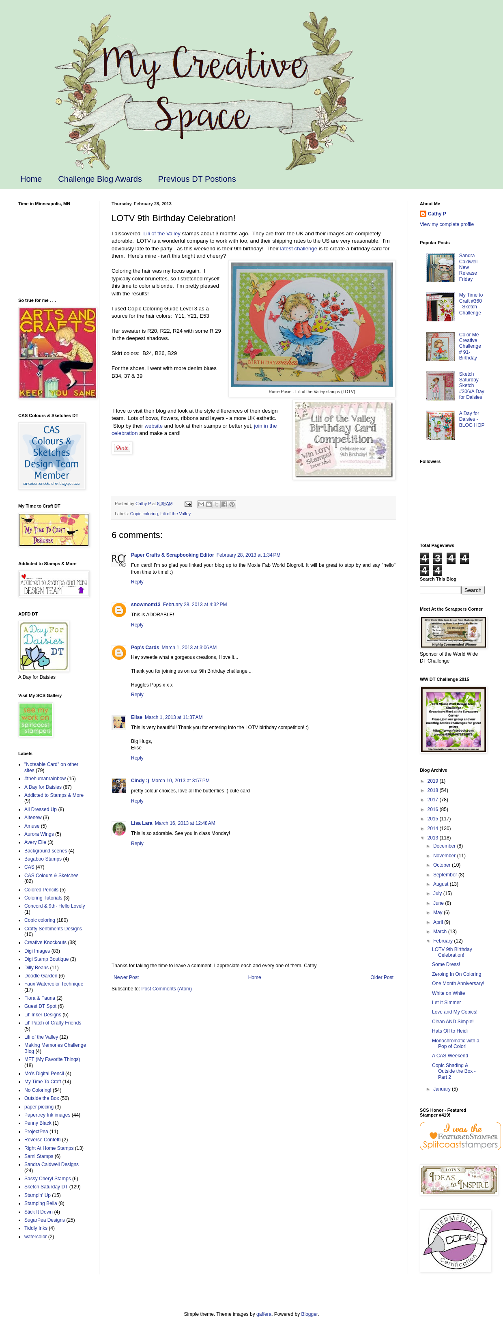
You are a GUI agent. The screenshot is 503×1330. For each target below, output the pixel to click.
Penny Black (38, 1123)
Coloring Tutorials (43, 898)
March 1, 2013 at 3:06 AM (189, 647)
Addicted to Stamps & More (54, 795)
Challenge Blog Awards (100, 178)
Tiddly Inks (35, 1228)
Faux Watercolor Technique (53, 984)
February (443, 941)
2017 (434, 800)
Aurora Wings (39, 834)
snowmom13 (146, 604)
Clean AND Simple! (453, 1021)
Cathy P (437, 214)
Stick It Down (38, 1212)
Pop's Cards (145, 647)
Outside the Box (41, 1098)
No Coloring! (38, 1090)
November (445, 856)
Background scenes (45, 851)
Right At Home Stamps (48, 1148)
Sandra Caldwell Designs (51, 1164)
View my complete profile (447, 224)
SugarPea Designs (44, 1220)
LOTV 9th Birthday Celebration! (452, 952)
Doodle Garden (40, 976)
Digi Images (37, 951)
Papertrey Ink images (47, 1115)
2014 (434, 828)
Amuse (31, 826)
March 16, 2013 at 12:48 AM (185, 823)
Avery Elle (35, 842)
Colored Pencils (41, 890)
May (438, 912)
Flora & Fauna (39, 998)
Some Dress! (446, 964)
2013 (434, 838)
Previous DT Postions (197, 178)
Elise (136, 717)
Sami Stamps (38, 1156)
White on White (448, 993)
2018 (434, 790)
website (153, 426)
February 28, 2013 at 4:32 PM (195, 604)
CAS (29, 867)
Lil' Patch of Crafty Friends (52, 1023)
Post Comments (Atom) (166, 989)
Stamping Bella (40, 1203)
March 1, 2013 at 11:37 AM (173, 717)
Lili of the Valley (161, 233)
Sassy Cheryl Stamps (47, 1179)
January (442, 1089)
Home (31, 178)
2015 (434, 819)
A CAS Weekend (450, 1056)
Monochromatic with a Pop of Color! (455, 1043)
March (440, 931)
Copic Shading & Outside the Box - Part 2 (454, 1071)
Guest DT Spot (40, 1006)
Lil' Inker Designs (42, 1015)
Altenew (33, 817)
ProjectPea (36, 1131)
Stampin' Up (37, 1195)
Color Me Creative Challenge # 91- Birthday (470, 346)
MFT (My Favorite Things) (52, 1059)
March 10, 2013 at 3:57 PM (181, 780)
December (445, 846)
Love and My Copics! (454, 1012)
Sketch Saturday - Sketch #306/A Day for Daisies (471, 385)
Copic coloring (144, 513)
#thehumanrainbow (45, 778)
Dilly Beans (36, 968)
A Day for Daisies (43, 787)
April (438, 922)
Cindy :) (140, 780)
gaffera (263, 1314)
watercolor (35, 1237)
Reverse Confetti (42, 1140)
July (438, 893)
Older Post (381, 977)
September (445, 875)
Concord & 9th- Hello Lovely (54, 906)
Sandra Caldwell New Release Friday (468, 267)
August (441, 884)
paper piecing (39, 1107)
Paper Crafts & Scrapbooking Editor (172, 555)
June (439, 903)
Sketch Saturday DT (46, 1187)
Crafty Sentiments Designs (53, 929)
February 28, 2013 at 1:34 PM (249, 555)
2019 (434, 781)
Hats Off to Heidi (450, 1031)
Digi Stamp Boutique (46, 959)
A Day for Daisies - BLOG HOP (472, 419)
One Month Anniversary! (458, 983)
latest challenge (298, 248)
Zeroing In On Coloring (456, 974)
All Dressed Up (40, 809)
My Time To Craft (42, 1082)
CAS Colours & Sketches (51, 875)
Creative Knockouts (45, 942)
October (442, 865)
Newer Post (126, 977)
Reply (137, 582)
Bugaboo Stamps (43, 859)
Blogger (309, 1314)
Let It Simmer (446, 1002)
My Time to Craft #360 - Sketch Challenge (471, 303)
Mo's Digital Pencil (44, 1073)
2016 (434, 809)
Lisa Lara (142, 823)
